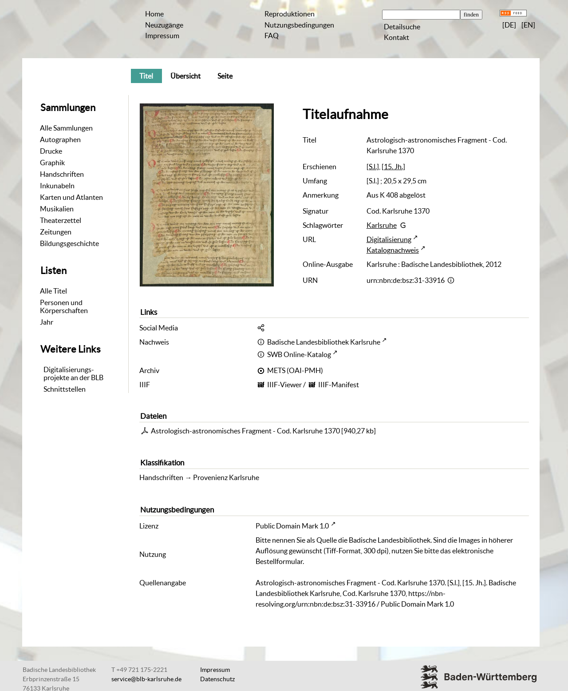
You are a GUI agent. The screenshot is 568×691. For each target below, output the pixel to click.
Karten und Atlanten (71, 197)
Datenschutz (217, 679)
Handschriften (62, 174)
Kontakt (396, 37)
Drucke (51, 151)
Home (154, 14)
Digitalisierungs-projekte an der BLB (73, 373)
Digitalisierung (389, 239)
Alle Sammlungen (66, 128)
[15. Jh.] (393, 167)
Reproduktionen (289, 14)
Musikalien (57, 209)
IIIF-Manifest (338, 385)
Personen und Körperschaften (64, 306)
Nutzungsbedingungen (299, 25)
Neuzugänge (164, 25)
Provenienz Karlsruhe (226, 477)
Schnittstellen (64, 389)
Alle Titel (53, 291)
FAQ (271, 36)
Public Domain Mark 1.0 (292, 526)
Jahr (46, 322)
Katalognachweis (393, 250)
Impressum (162, 36)
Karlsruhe (382, 225)
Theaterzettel (60, 220)
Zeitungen (55, 232)
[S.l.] (373, 167)
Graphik (52, 163)
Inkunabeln (57, 186)
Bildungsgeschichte (69, 243)
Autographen (60, 139)
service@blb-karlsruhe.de (146, 679)
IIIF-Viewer (284, 385)
